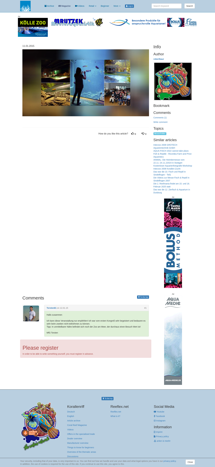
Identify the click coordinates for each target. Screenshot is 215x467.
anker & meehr (162, 441)
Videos (79, 6)
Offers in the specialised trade (81, 434)
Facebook (159, 416)
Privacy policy (161, 436)
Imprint (158, 432)
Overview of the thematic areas (81, 452)
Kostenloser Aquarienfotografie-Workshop (172, 166)
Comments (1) (160, 117)
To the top (143, 297)
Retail (92, 6)
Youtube (159, 412)
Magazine (65, 6)
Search (189, 6)
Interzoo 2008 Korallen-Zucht (167, 169)
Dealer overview (74, 438)
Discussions (72, 456)
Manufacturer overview (77, 443)
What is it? (115, 416)
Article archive (73, 420)
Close (190, 462)
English (70, 416)
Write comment (160, 122)
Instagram (159, 420)
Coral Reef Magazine (77, 425)
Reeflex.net (115, 412)
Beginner (105, 6)
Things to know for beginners (80, 447)
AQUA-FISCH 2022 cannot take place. (171, 151)
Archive (49, 6)
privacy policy (169, 461)
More (117, 6)
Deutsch (71, 412)
